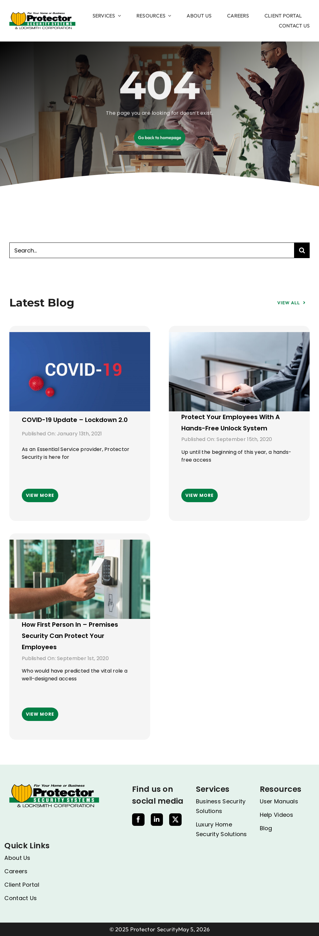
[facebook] (138, 819)
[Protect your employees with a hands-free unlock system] (239, 337)
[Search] (302, 250)
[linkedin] (157, 819)
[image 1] (42, 14)
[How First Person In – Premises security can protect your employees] (79, 545)
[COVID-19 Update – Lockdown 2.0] (79, 337)
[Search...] (151, 250)
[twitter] (175, 819)
